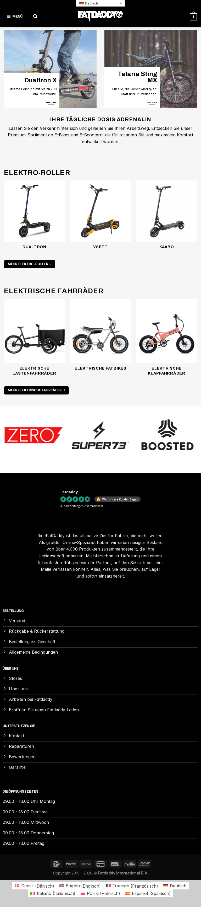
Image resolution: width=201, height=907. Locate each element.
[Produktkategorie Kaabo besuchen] (166, 217)
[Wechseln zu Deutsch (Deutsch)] (175, 886)
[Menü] (15, 16)
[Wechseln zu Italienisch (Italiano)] (53, 893)
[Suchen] (35, 16)
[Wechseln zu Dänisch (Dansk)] (34, 886)
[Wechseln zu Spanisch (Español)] (148, 893)
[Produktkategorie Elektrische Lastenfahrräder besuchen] (34, 340)
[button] (100, 3)
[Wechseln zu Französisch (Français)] (132, 886)
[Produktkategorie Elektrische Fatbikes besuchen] (100, 338)
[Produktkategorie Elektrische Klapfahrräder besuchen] (166, 340)
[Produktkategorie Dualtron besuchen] (34, 217)
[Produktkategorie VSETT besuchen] (100, 217)
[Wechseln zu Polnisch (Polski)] (100, 893)
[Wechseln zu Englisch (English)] (80, 886)
